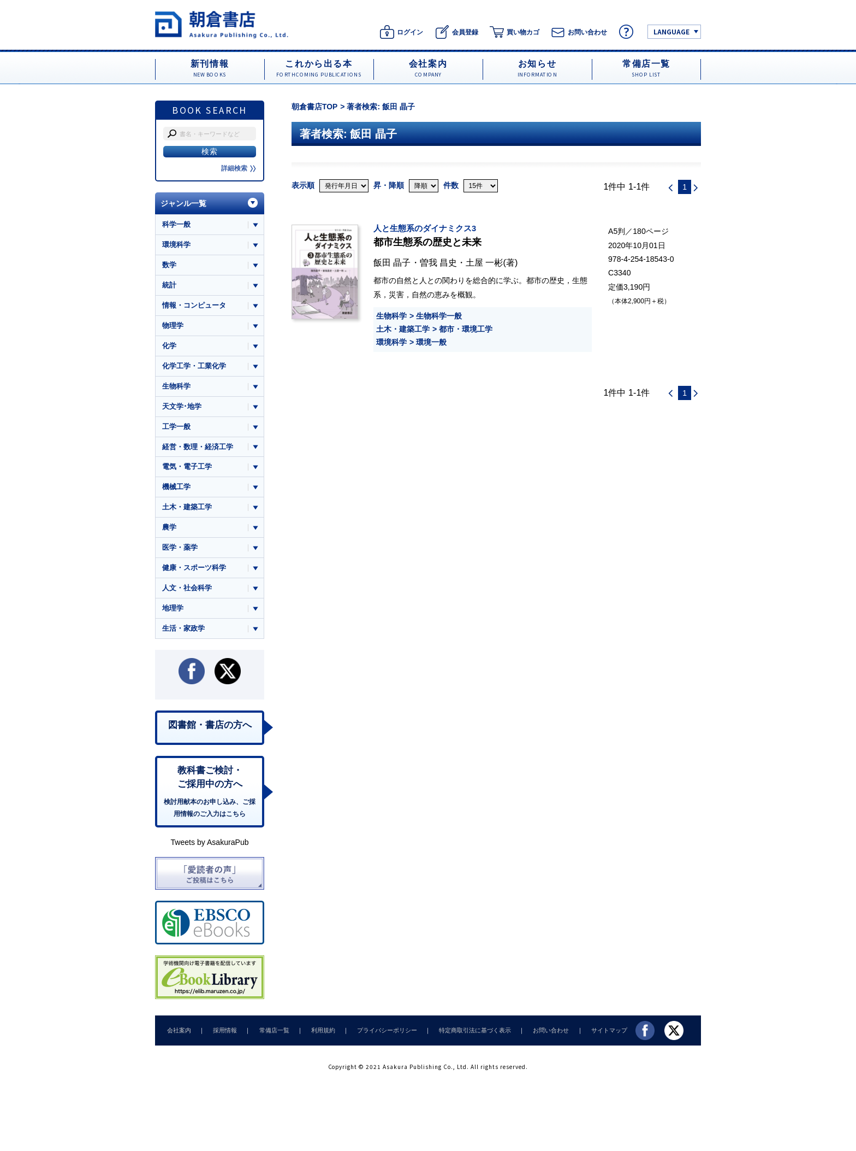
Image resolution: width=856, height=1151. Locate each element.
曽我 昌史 (438, 262)
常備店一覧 (268, 1034)
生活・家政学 (183, 631)
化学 (169, 347)
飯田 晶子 (392, 262)
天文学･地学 (181, 407)
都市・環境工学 (465, 329)
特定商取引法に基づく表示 (462, 1034)
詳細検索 (238, 168)
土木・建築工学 (403, 329)
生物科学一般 (439, 316)
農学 (169, 530)
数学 (169, 265)
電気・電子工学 (187, 469)
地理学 (172, 611)
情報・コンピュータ (194, 306)
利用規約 (315, 1034)
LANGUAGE (671, 31)
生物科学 (391, 316)
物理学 (172, 326)
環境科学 (391, 342)
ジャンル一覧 (183, 203)
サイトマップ (592, 1034)
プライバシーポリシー (377, 1034)
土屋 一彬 (484, 262)
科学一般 (176, 224)
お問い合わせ (536, 1034)
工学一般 (176, 428)
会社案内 (178, 1034)
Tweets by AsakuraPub (209, 847)
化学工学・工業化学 (194, 367)
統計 (169, 285)
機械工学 (176, 489)
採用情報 (222, 1034)
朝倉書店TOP (315, 106)
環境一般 (431, 342)
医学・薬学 (180, 550)
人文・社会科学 (187, 591)
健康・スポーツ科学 (194, 570)
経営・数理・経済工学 (197, 448)
